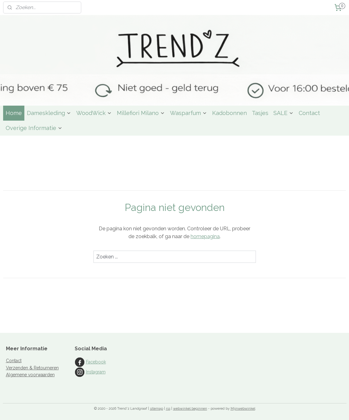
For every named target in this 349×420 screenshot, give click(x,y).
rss (168, 409)
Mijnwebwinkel (243, 409)
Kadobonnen (229, 113)
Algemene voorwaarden (30, 374)
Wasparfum (188, 113)
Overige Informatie (34, 128)
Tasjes (260, 113)
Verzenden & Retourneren (32, 367)
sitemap (156, 409)
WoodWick (94, 113)
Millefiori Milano (141, 113)
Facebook (96, 361)
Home (14, 113)
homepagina (205, 236)
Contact (309, 113)
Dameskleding (49, 113)
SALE (283, 113)
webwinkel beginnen (190, 409)
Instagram (96, 371)
